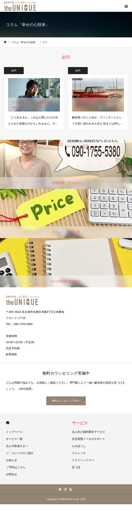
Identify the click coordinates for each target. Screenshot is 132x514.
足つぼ (76, 467)
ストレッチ (79, 453)
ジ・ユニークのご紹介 (20, 453)
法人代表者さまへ (17, 446)
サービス (80, 423)
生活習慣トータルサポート (88, 438)
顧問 (13, 70)
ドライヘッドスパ (83, 460)
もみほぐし (79, 446)
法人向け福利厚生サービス (88, 431)
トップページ (14, 431)
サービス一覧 (14, 438)
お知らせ (11, 460)
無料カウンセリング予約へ (66, 400)
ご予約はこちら (15, 467)
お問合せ (11, 474)
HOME (7, 422)
